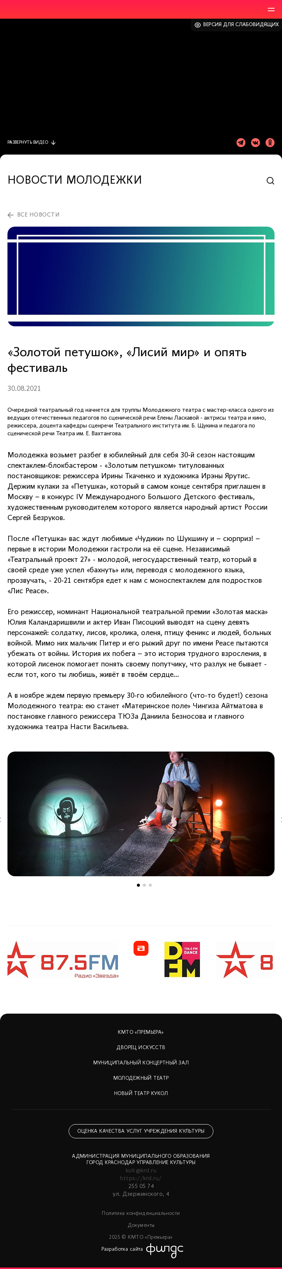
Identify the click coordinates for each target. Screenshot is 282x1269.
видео (27, 142)
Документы (141, 1225)
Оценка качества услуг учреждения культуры (140, 1131)
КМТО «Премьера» (141, 1032)
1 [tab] (138, 885)
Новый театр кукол (141, 1094)
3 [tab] (150, 885)
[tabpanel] (141, 814)
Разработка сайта (122, 1249)
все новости (38, 215)
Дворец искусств (140, 1048)
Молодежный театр (141, 1078)
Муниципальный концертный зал (141, 1063)
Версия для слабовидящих (241, 25)
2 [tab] (144, 885)
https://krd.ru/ (141, 1179)
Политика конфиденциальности (141, 1213)
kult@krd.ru (141, 1171)
